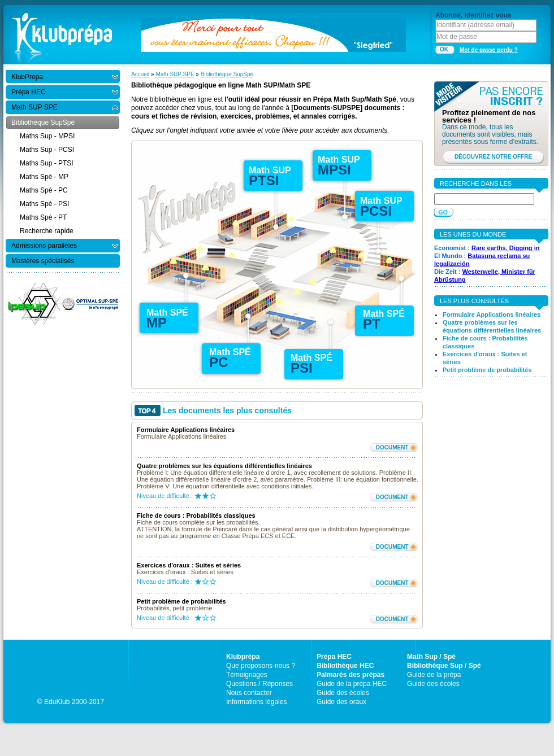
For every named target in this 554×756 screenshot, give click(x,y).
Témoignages (246, 675)
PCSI (376, 211)
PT (371, 323)
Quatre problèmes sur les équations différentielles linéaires (224, 465)
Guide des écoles (343, 693)
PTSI (264, 180)
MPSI (334, 169)
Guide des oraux (341, 702)
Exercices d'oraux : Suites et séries (189, 565)
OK (444, 49)
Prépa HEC (334, 657)
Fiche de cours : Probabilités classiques (196, 515)
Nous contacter (249, 693)
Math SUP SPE (174, 74)
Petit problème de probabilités (181, 601)
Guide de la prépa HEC (352, 684)
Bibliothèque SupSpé (227, 74)
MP (156, 322)
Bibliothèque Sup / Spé (444, 666)
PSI (302, 367)
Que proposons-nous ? (260, 666)
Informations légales (256, 702)
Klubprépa (242, 657)
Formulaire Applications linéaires (186, 429)
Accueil (140, 74)
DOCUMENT (392, 447)
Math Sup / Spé (431, 657)
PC (218, 362)
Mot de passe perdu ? (489, 50)
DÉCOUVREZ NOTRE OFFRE (493, 157)
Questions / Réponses (259, 684)
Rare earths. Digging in (505, 247)
